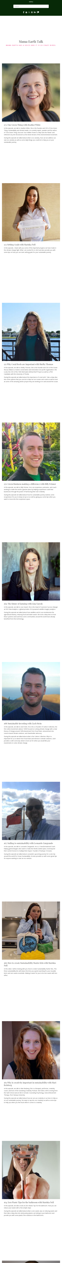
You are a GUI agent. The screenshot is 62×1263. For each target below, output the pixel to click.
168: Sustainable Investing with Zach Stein (23, 663)
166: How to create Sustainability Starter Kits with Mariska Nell (30, 904)
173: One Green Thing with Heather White (22, 64)
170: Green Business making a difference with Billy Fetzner (30, 424)
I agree (31, 1259)
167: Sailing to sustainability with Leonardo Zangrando (28, 783)
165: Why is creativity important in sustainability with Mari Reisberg (30, 1023)
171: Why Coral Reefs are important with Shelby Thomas (28, 304)
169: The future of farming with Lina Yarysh (23, 543)
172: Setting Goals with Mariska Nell (19, 184)
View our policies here (31, 1255)
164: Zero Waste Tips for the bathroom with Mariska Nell (29, 1142)
